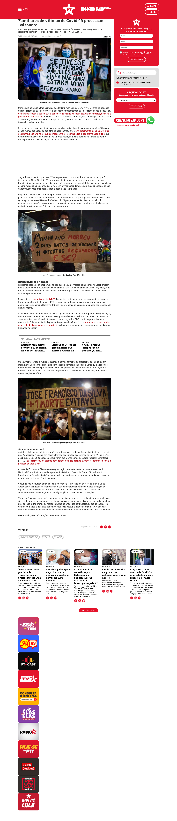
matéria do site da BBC (44, 299)
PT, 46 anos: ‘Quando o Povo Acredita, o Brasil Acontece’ (136, 83)
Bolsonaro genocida (29, 537)
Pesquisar (136, 106)
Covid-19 (46, 537)
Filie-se (152, 12)
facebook (20, 598)
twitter (24, 598)
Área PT (151, 6)
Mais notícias (88, 610)
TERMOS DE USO (143, 54)
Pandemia (58, 537)
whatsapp (28, 598)
